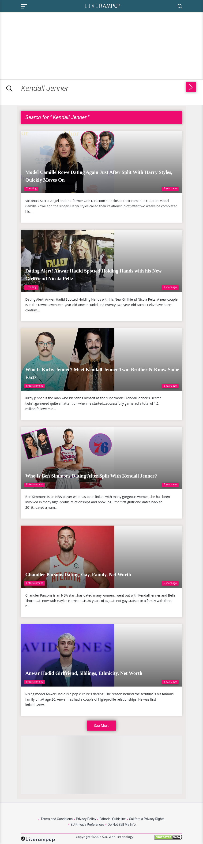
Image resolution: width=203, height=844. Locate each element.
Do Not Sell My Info (121, 824)
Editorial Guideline (112, 819)
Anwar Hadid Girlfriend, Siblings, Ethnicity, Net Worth (83, 673)
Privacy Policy (86, 819)
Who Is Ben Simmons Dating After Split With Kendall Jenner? (91, 476)
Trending (31, 188)
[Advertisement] (39, 45)
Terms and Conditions (57, 819)
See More (101, 725)
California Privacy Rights (146, 819)
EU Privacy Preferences (87, 824)
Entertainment (34, 385)
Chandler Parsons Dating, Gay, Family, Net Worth (78, 574)
